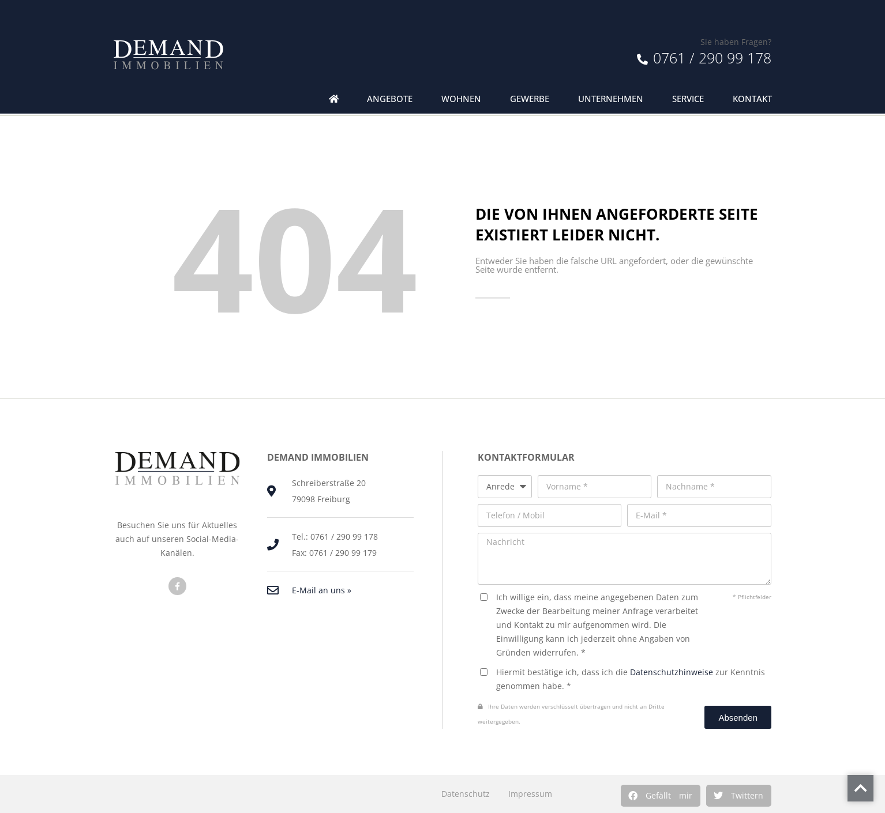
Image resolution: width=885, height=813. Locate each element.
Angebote (389, 99)
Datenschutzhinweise (671, 672)
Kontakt (752, 99)
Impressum (530, 793)
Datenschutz (465, 793)
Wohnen (461, 99)
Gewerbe (529, 99)
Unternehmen (610, 99)
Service (688, 99)
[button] (660, 796)
